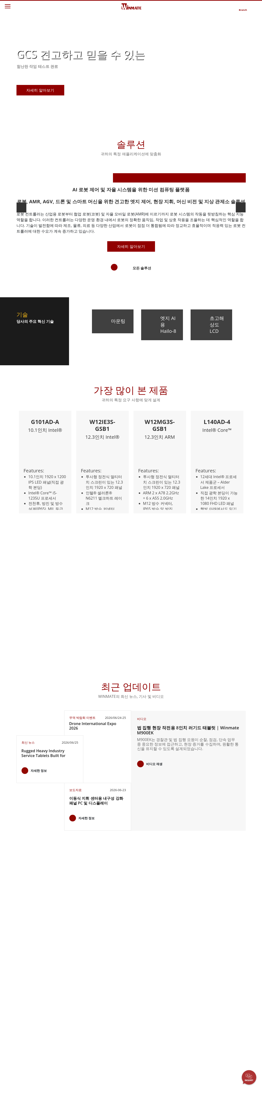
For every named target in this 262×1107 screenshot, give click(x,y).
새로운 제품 (220, 964)
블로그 (216, 1005)
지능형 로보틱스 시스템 (72, 1038)
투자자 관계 (105, 969)
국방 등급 (27, 986)
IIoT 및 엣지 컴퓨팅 (72, 1019)
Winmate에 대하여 (110, 964)
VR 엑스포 (218, 991)
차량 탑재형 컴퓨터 (34, 990)
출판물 (216, 978)
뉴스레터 (218, 969)
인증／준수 (219, 996)
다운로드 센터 (145, 969)
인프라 (63, 1032)
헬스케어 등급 (30, 999)
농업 (61, 996)
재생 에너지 (67, 1050)
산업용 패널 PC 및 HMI (33, 980)
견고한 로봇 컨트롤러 (34, 1010)
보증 (138, 964)
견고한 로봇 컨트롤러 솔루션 (72, 972)
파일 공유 (142, 987)
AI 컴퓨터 (27, 1025)
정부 (61, 1062)
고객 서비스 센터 (147, 973)
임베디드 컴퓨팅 (32, 995)
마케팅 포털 (143, 982)
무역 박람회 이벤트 (225, 982)
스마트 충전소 (68, 1076)
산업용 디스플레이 (34, 973)
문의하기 (179, 964)
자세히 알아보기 (131, 359)
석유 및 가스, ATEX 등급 (34, 1019)
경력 (99, 978)
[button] (116, 120)
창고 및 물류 (67, 1023)
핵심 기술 (218, 1000)
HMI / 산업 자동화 (71, 992)
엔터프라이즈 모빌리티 (35, 966)
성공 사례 (65, 1080)
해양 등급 (27, 1004)
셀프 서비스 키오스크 (72, 1056)
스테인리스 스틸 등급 (34, 1032)
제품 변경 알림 (222, 973)
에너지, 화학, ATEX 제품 (72, 985)
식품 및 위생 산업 (71, 1005)
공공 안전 (65, 1014)
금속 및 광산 (67, 1072)
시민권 (101, 973)
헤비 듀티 (65, 1067)
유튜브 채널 (220, 987)
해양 (61, 1010)
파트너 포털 (143, 978)
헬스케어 (65, 1045)
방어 (61, 1028)
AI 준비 (63, 979)
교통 (61, 1001)
